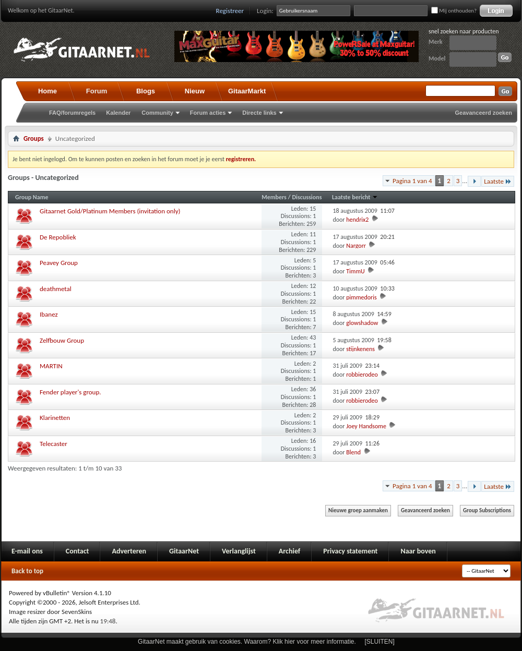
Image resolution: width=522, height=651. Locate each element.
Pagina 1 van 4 (412, 181)
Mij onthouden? (454, 10)
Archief (289, 551)
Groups (33, 138)
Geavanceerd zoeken (483, 113)
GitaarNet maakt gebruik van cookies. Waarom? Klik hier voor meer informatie (246, 641)
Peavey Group (59, 263)
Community (157, 113)
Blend (353, 452)
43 (313, 337)
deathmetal (56, 289)
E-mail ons (27, 551)
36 (313, 389)
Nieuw (195, 91)
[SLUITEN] (380, 641)
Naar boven (417, 551)
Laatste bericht (355, 197)
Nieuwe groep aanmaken (358, 510)
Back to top (27, 571)
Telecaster (53, 444)
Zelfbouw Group (62, 340)
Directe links (259, 113)
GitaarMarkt (247, 91)
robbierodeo (362, 374)
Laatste (498, 181)
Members (275, 197)
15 (313, 208)
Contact (77, 551)
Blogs (145, 91)
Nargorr (356, 245)
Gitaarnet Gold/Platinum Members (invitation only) (110, 211)
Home (47, 91)
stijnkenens (360, 349)
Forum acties (208, 113)
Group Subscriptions (487, 510)
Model (437, 58)
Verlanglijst (239, 551)
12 (313, 286)
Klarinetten (55, 417)
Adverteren (129, 551)
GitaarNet (184, 551)
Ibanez (49, 314)
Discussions (307, 197)
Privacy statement (350, 551)
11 (313, 234)
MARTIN (51, 366)
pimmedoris (361, 297)
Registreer (230, 11)
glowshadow (362, 323)
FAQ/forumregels (72, 113)
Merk (436, 41)
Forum (96, 91)
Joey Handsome (366, 426)
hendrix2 (357, 219)
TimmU (355, 271)
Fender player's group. (70, 392)
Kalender (118, 113)
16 (313, 440)
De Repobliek (58, 237)
